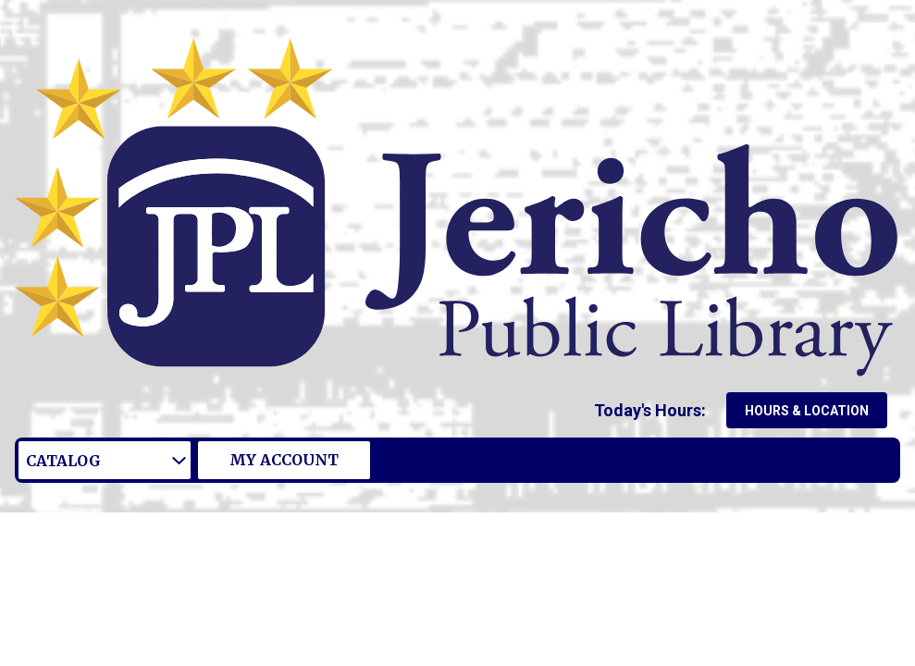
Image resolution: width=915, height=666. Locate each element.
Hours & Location (807, 410)
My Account (284, 459)
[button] (653, 410)
